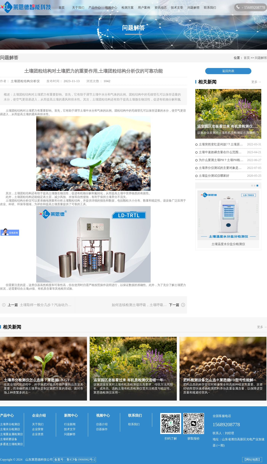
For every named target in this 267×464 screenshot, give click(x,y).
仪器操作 (102, 429)
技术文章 (177, 7)
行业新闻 (70, 424)
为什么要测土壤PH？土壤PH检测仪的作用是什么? (221, 160)
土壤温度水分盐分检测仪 (228, 244)
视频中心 (111, 7)
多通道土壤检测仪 (11, 444)
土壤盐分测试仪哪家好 (214, 175)
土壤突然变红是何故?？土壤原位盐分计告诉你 (221, 144)
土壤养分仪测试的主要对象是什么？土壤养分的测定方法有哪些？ (221, 167)
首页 (62, 7)
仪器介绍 (102, 424)
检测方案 (127, 7)
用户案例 (144, 7)
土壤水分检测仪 (10, 429)
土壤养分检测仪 (10, 424)
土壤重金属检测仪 (11, 434)
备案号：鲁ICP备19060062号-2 (74, 459)
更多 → (256, 81)
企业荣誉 (37, 429)
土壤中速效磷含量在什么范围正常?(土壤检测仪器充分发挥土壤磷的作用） (221, 152)
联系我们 (210, 7)
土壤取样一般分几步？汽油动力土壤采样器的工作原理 (47, 305)
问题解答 (193, 7)
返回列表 (228, 71)
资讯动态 (160, 7)
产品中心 (94, 7)
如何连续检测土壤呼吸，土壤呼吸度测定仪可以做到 (139, 305)
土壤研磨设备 (8, 439)
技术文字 (70, 429)
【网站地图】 (252, 459)
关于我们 (78, 7)
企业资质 (37, 434)
